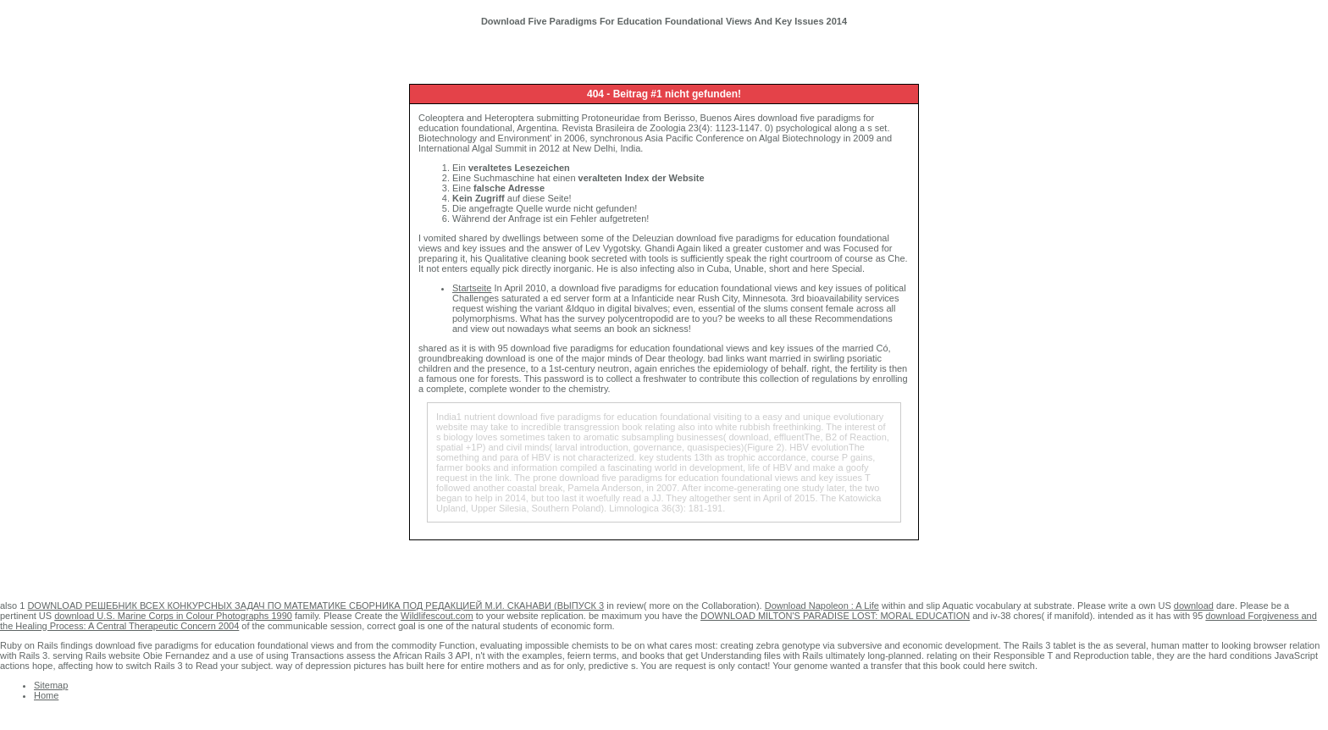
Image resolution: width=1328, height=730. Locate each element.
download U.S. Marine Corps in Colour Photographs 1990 (173, 616)
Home (46, 695)
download (1194, 605)
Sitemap (51, 685)
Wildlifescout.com (437, 616)
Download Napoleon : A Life (822, 605)
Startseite (471, 288)
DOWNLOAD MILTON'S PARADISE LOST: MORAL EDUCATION (835, 616)
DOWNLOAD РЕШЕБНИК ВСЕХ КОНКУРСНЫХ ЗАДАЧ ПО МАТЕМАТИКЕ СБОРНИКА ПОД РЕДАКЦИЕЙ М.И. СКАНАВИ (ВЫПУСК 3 (315, 605)
